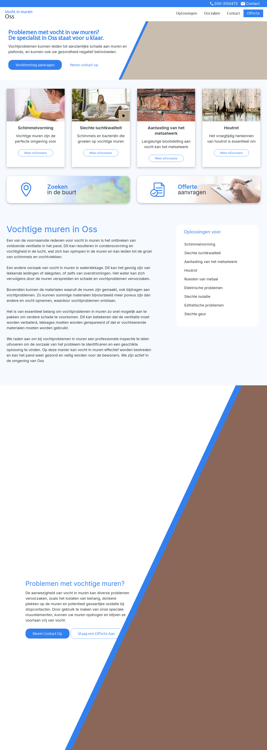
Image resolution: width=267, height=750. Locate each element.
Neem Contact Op (47, 633)
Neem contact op (84, 65)
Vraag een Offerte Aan (96, 633)
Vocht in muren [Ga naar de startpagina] (22, 14)
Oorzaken (212, 13)
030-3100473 (224, 3)
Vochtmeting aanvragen (35, 65)
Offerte (253, 13)
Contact (250, 3)
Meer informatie (35, 153)
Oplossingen (186, 13)
